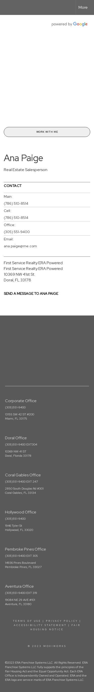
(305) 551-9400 (17, 232)
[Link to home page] (8, 7)
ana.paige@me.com (20, 246)
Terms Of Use (27, 621)
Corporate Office (21, 400)
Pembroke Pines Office (25, 549)
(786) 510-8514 (16, 203)
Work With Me (47, 131)
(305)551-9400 (15, 407)
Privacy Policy (62, 621)
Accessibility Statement (40, 625)
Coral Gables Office (23, 475)
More (83, 7)
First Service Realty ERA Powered (33, 262)
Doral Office (16, 437)
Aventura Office (19, 586)
